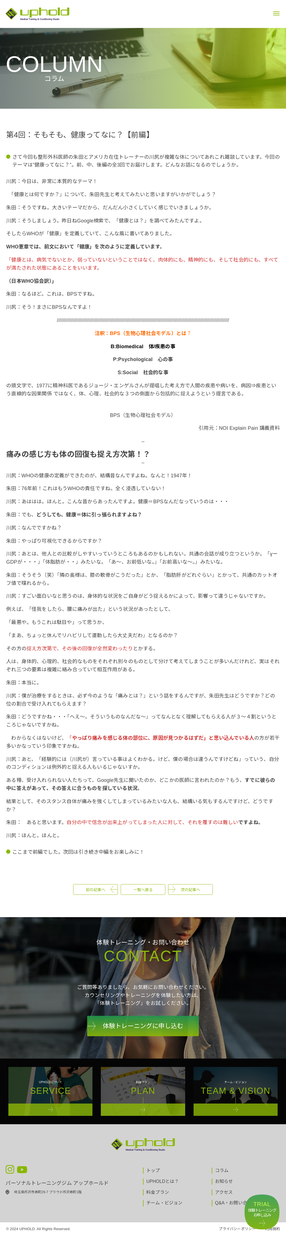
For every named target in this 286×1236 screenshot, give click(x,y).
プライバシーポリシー (237, 1229)
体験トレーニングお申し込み (262, 1209)
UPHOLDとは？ (162, 1181)
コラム (222, 1170)
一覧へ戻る (143, 890)
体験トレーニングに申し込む (143, 1026)
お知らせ (224, 1181)
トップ (153, 1170)
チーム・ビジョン (164, 1203)
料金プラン (157, 1192)
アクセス (224, 1192)
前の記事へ (96, 890)
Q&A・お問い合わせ (235, 1203)
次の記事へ (191, 890)
